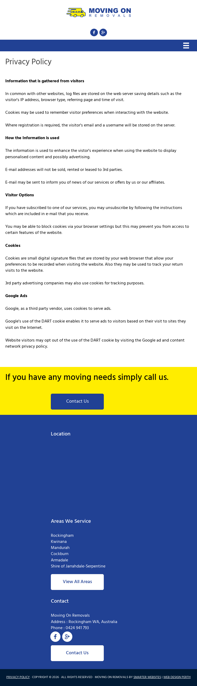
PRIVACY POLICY (18, 677)
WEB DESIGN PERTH (177, 677)
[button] (93, 32)
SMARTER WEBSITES (147, 677)
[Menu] (186, 45)
